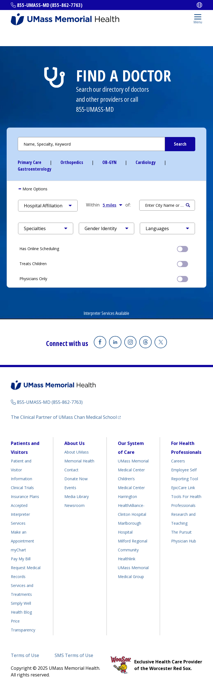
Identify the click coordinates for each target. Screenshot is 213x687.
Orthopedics (71, 162)
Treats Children (103, 263)
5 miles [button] (112, 205)
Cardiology (146, 162)
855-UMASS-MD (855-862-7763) (49, 5)
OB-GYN (109, 162)
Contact (71, 469)
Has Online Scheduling (103, 248)
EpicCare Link (183, 487)
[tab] (106, 188)
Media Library (76, 496)
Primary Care (29, 162)
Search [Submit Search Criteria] (188, 205)
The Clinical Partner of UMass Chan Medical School (64, 417)
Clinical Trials (22, 487)
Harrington (127, 496)
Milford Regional (132, 541)
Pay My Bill (21, 558)
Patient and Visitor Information (21, 469)
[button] (48, 205)
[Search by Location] (167, 205)
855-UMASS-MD (95, 109)
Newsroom (74, 505)
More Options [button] (34, 188)
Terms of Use (25, 655)
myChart (18, 549)
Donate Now (76, 478)
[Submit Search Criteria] (180, 144)
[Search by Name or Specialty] (106, 144)
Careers (178, 461)
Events (70, 487)
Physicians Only (103, 278)
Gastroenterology (34, 169)
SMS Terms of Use (74, 655)
